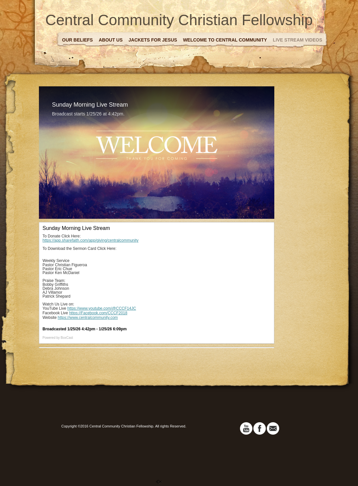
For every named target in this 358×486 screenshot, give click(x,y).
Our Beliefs (77, 40)
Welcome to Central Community (225, 40)
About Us (111, 40)
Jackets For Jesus (152, 40)
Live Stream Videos (297, 40)
